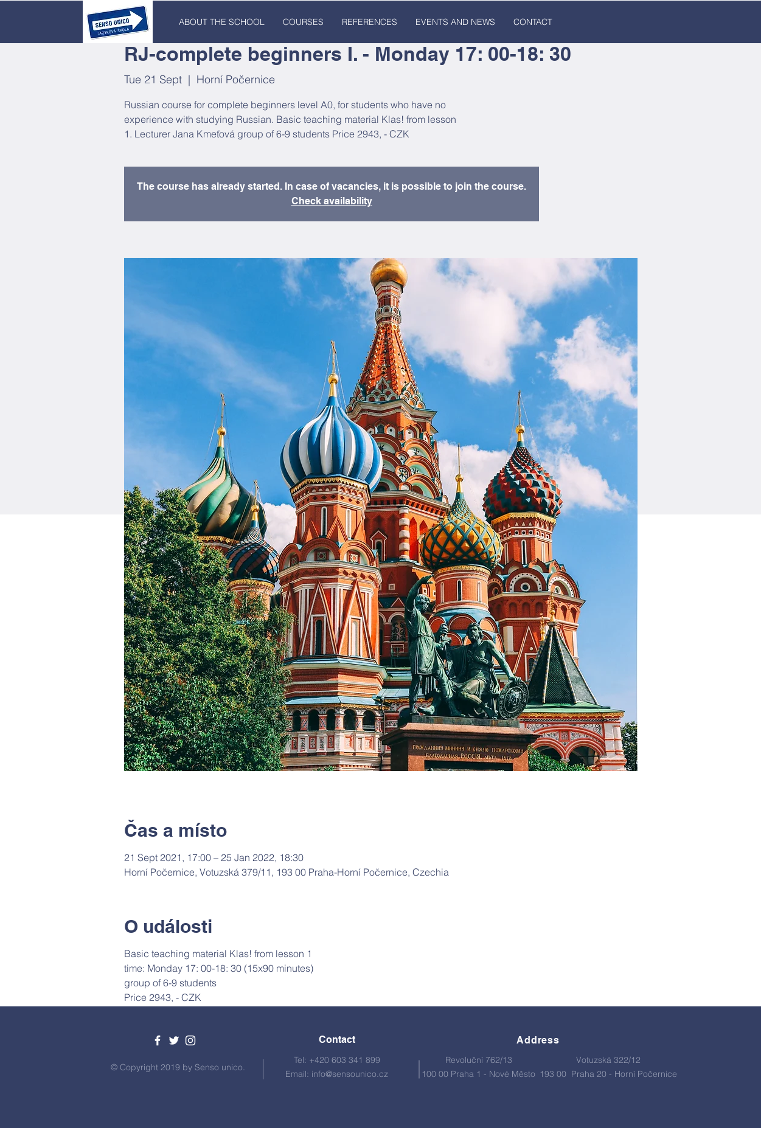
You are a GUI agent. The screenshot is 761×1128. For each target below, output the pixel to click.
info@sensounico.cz (349, 1073)
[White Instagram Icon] (190, 1040)
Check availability (331, 201)
